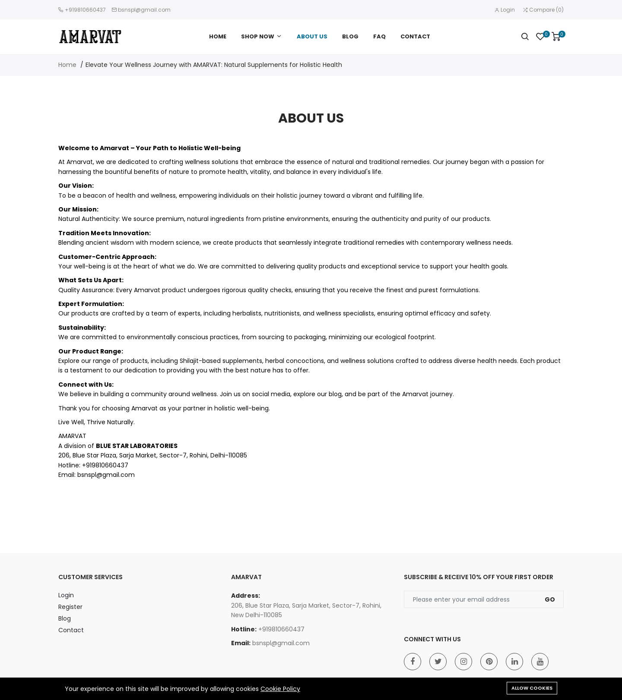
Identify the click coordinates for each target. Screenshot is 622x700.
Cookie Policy (280, 688)
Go (550, 599)
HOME (217, 36)
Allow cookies (531, 687)
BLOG (350, 36)
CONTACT (415, 36)
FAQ (379, 36)
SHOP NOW (257, 36)
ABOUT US (312, 36)
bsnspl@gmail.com (144, 9)
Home (67, 64)
